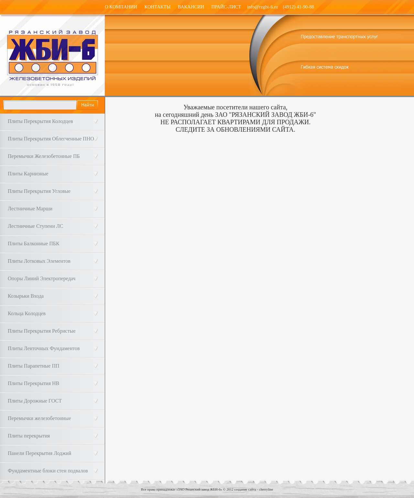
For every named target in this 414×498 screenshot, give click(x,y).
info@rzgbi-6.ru (262, 6)
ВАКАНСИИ (191, 6)
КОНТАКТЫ (158, 6)
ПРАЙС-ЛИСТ (226, 6)
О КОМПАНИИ (121, 6)
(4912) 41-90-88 (298, 6)
